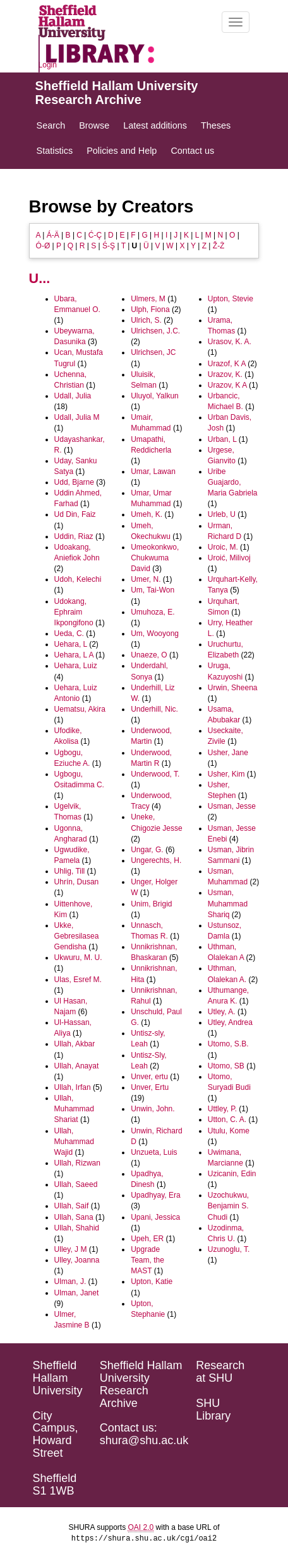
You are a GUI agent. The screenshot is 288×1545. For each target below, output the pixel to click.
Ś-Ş (108, 245)
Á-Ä (53, 235)
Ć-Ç (95, 235)
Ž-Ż (219, 245)
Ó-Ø (43, 245)
